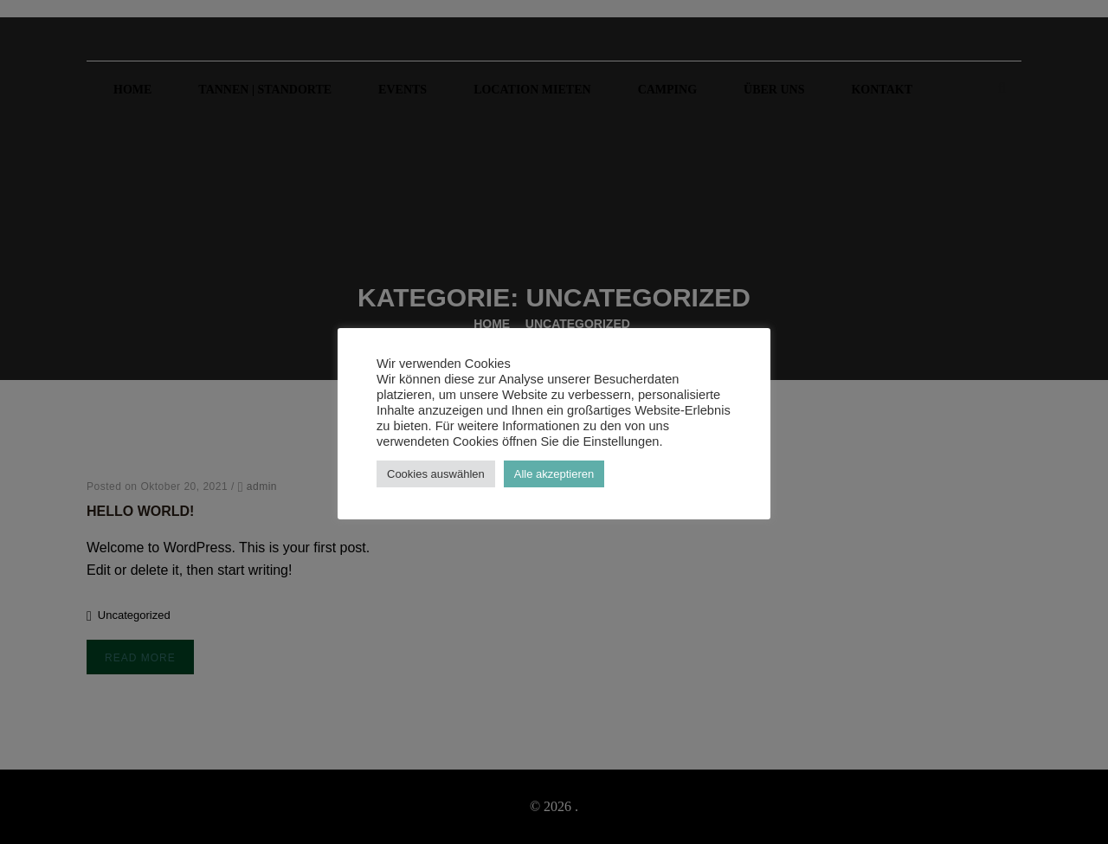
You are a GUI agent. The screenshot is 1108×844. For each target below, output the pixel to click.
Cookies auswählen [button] (436, 473)
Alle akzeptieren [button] (554, 473)
